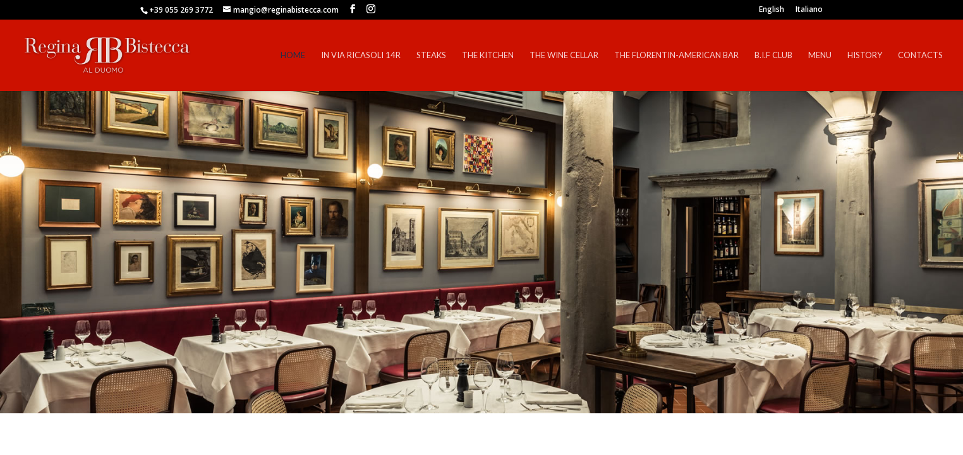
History (864, 55)
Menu (820, 55)
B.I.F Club (773, 55)
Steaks (431, 55)
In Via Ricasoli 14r (361, 55)
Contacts (920, 55)
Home (293, 55)
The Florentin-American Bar (676, 55)
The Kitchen (488, 55)
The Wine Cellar (564, 55)
